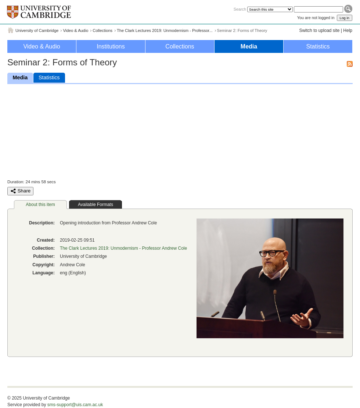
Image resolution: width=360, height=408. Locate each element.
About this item (40, 204)
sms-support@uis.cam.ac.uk (75, 404)
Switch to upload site (319, 30)
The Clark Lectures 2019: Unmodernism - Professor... (164, 30)
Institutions (111, 46)
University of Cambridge (36, 30)
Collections (102, 30)
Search (240, 9)
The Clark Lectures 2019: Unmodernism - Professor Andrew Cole (123, 248)
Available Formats (95, 204)
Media (249, 46)
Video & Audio (75, 30)
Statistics (318, 46)
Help (347, 30)
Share (20, 191)
